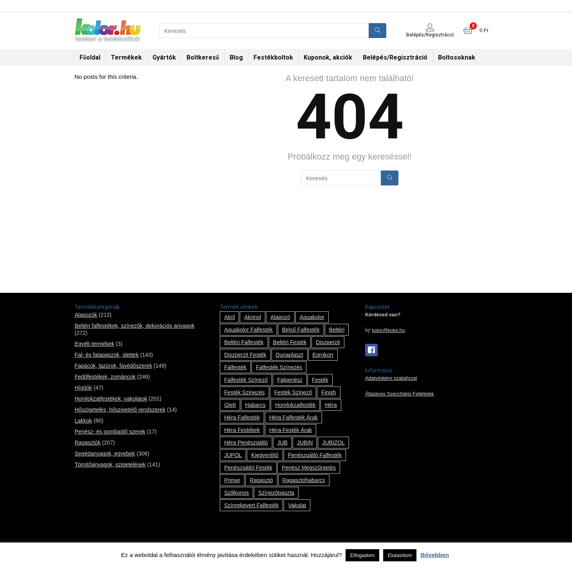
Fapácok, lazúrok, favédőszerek (113, 366)
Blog (236, 57)
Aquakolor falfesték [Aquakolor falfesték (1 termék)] (248, 330)
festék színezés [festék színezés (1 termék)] (244, 392)
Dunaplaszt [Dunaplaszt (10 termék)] (289, 355)
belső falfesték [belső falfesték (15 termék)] (301, 330)
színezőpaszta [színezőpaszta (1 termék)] (276, 493)
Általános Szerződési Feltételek (399, 394)
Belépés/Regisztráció (395, 57)
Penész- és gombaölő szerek (109, 431)
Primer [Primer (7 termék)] (232, 480)
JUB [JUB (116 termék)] (282, 442)
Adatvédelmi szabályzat (391, 378)
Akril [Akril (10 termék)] (229, 317)
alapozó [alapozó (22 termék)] (280, 317)
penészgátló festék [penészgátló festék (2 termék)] (248, 468)
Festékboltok (273, 57)
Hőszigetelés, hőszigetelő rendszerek (119, 409)
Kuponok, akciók (328, 57)
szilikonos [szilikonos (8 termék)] (236, 493)
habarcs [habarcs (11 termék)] (255, 405)
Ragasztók (87, 442)
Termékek (126, 57)
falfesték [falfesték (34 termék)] (235, 367)
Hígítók (83, 388)
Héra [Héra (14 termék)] (331, 405)
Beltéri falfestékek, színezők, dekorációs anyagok (134, 326)
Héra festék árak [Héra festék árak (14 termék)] (290, 430)
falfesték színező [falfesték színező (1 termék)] (246, 380)
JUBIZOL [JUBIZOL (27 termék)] (333, 442)
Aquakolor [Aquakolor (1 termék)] (312, 317)
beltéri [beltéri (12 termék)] (337, 330)
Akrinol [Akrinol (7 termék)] (252, 317)
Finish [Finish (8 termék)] (328, 392)
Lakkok (83, 420)
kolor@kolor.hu (388, 330)
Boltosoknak (456, 57)
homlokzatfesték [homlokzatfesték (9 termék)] (295, 405)
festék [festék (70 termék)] (320, 380)
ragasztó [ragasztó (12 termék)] (261, 480)
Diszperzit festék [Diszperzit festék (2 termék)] (245, 355)
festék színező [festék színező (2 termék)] (293, 392)
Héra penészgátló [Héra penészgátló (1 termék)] (246, 442)
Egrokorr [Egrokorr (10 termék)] (323, 355)
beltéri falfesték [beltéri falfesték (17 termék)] (243, 342)
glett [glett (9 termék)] (230, 405)
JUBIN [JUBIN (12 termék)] (305, 442)
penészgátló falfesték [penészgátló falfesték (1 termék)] (315, 455)
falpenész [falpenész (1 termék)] (289, 380)
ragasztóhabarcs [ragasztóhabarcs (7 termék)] (303, 480)
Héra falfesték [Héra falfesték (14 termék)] (242, 417)
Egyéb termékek (94, 344)
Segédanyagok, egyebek (104, 453)
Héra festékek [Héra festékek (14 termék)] (242, 430)
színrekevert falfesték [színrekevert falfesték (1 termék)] (251, 505)
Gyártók (164, 57)
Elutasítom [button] (400, 555)
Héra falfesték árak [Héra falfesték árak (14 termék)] (293, 417)
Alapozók (85, 315)
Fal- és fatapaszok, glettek (106, 355)
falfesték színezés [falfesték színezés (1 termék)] (279, 367)
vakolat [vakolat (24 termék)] (297, 505)
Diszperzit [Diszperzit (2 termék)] (328, 342)
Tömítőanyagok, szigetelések (109, 464)
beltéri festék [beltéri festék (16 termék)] (290, 342)
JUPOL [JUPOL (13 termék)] (233, 455)
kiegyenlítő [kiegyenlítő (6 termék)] (264, 455)
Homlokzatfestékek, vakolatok (110, 399)
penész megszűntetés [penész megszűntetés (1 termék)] (309, 468)
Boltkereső (202, 57)
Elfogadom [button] (362, 555)
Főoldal (90, 57)
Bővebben (434, 555)
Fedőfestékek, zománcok (105, 377)
